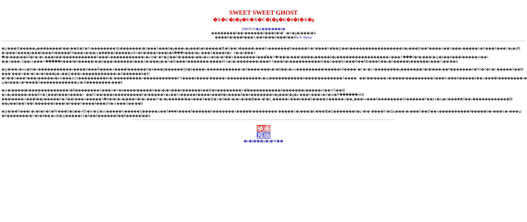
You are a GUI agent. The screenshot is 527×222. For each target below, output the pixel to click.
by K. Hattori (304, 37)
